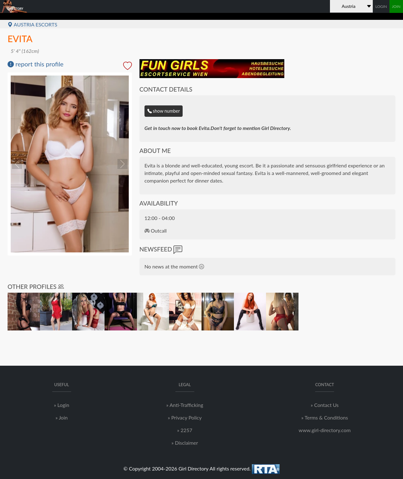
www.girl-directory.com (325, 430)
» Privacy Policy (185, 417)
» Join (61, 417)
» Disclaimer (184, 443)
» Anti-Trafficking (184, 405)
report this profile (36, 64)
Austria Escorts (32, 24)
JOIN (396, 6)
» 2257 (184, 430)
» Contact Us (325, 405)
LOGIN (381, 6)
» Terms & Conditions (324, 417)
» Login (61, 405)
